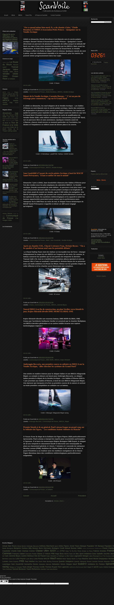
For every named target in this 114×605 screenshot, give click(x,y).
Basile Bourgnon (8, 548)
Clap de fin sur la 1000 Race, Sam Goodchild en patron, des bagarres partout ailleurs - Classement (10, 37)
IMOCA (60, 92)
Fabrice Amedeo (100, 551)
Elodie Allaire (101, 258)
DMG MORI (50, 360)
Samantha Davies (31, 564)
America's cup (10, 113)
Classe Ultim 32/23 (46, 550)
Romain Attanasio (104, 561)
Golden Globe (6, 62)
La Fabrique (60, 556)
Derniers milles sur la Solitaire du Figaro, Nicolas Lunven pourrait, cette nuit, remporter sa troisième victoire (10, 189)
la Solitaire (49, 489)
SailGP (7, 67)
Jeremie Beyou (62, 305)
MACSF (47, 559)
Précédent (82, 496)
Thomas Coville (39, 567)
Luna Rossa (39, 559)
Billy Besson (34, 548)
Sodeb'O (83, 564)
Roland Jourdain (92, 561)
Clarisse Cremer (29, 551)
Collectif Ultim (11, 94)
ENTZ (58, 551)
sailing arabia (12, 131)
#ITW (92, 239)
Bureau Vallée (77, 548)
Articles (5, 213)
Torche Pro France (10, 120)
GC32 (16, 98)
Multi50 (15, 100)
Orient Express (14, 561)
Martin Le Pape (77, 559)
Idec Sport (80, 554)
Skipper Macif (72, 564)
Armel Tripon (75, 546)
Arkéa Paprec (64, 546)
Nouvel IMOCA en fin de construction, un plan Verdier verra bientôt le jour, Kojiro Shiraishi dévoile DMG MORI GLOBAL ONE (53, 310)
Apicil (57, 546)
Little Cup (6, 115)
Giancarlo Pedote (31, 554)
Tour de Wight (6, 127)
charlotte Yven (45, 569)
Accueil (53, 496)
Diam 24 (6, 96)
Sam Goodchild (56, 240)
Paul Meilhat (30, 561)
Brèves (10, 213)
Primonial (55, 561)
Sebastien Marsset (45, 564)
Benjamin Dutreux (21, 548)
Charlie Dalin (16, 551)
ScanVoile (101, 256)
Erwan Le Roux (87, 551)
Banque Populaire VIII (89, 546)
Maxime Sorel (87, 559)
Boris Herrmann (45, 548)
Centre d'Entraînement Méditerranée (92, 548)
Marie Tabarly (67, 559)
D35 (17, 94)
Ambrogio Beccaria (35, 421)
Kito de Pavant (40, 556)
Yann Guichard (7, 569)
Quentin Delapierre (66, 561)
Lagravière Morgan (81, 556)
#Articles (99, 241)
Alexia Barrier (22, 546)
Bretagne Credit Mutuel (61, 548)
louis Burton (53, 569)
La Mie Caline (69, 556)
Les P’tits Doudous (105, 556)
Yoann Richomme (33, 569)
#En (99, 242)
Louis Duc (11, 559)
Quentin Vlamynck (80, 561)
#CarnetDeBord (105, 242)
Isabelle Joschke (103, 554)
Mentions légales (101, 276)
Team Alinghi (27, 567)
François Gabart (18, 554)
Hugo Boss (59, 554)
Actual (5, 546)
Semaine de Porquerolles (11, 118)
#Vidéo (93, 243)
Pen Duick (39, 561)
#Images (93, 241)
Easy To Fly (70, 551)
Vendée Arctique (68, 92)
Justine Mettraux (27, 556)
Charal (31, 305)
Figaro (9, 98)
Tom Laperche (63, 567)
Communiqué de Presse (37, 92)
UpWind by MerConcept (76, 567)
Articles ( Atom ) (59, 501)
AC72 (5, 92)
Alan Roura (12, 546)
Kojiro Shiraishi (65, 360)
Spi (4, 120)
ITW (16, 218)
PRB (22, 561)
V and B (95, 567)
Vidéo (10, 220)
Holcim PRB (50, 554)
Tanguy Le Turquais (15, 567)
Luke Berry (30, 559)
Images (5, 220)
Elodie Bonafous (51, 92)
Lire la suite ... (27, 85)
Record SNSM (13, 115)
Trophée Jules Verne (10, 71)
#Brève (93, 242)
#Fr (97, 242)
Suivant (26, 496)
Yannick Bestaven (19, 569)
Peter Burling (47, 561)
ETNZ (63, 551)
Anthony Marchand (47, 546)
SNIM (5, 117)
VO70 (16, 102)
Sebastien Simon (59, 564)
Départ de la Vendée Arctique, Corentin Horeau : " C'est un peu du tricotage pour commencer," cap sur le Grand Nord (51, 97)
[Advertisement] (54, 20)
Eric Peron (78, 551)
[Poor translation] (5, 581)
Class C (11, 92)
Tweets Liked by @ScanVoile (99, 174)
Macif (48, 240)
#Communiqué (97, 239)
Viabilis (101, 567)
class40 (5, 104)
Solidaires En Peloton (97, 564)
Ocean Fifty (9, 102)
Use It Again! (87, 567)
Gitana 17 (41, 554)
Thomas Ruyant (51, 567)
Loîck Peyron (20, 559)
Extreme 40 (14, 96)
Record (15, 65)
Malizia (59, 559)
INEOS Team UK (70, 554)
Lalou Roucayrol (94, 556)
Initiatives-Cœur (90, 554)
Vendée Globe (10, 74)
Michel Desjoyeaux (100, 559)
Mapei (67, 421)
